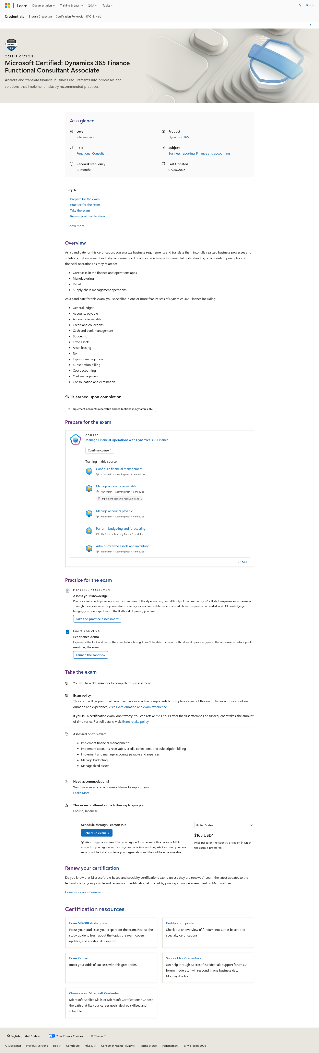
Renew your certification (87, 216)
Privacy (88, 1046)
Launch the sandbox (90, 655)
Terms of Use (149, 1046)
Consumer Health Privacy (117, 1046)
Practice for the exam (85, 204)
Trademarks (169, 1046)
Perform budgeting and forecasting (120, 528)
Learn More (81, 793)
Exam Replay (78, 958)
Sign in (310, 5)
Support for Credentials (183, 958)
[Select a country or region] (224, 825)
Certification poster (180, 923)
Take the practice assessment (97, 619)
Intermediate (85, 137)
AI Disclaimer (13, 1046)
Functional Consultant (91, 153)
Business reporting (181, 153)
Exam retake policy (135, 721)
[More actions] (310, 25)
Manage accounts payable (114, 511)
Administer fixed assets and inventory (122, 546)
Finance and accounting (213, 153)
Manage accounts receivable (116, 486)
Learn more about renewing (84, 892)
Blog (55, 1046)
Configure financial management (119, 469)
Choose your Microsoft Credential (94, 993)
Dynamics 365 (178, 137)
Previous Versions (37, 1046)
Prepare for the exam (85, 199)
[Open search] (300, 5)
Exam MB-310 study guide (88, 923)
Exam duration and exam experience (141, 707)
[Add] (242, 562)
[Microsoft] (7, 5)
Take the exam (80, 210)
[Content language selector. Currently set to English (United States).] (23, 1036)
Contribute (73, 1046)
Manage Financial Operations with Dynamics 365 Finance (126, 440)
